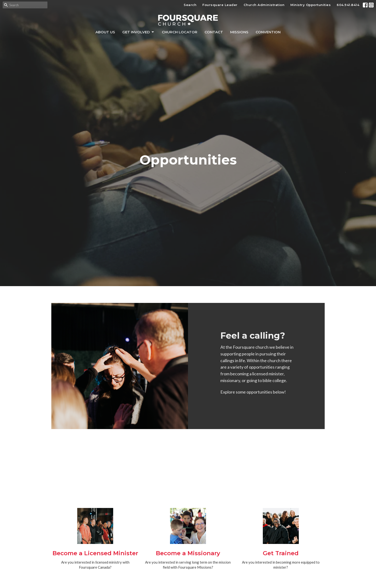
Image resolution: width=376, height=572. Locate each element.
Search (190, 5)
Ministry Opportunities (310, 5)
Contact (214, 32)
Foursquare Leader (220, 5)
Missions (239, 32)
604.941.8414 (348, 5)
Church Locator (179, 32)
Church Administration (264, 5)
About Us (105, 32)
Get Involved (138, 32)
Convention (268, 32)
